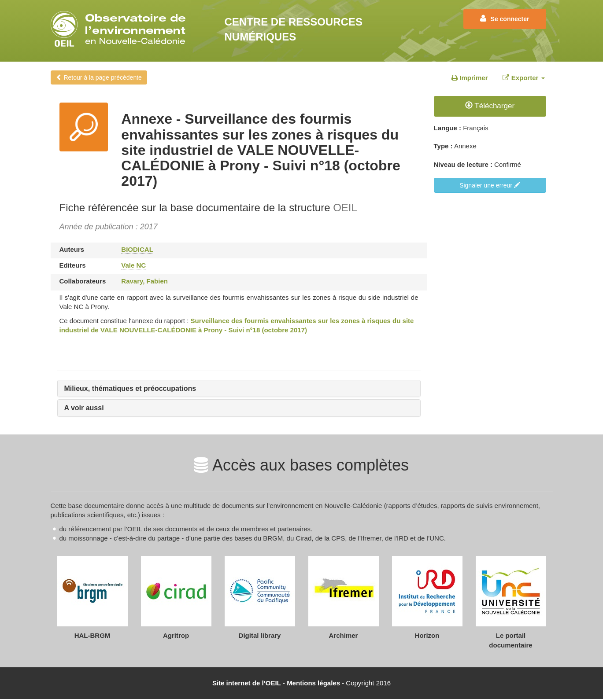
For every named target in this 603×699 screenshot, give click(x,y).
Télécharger (489, 106)
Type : (443, 146)
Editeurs (72, 265)
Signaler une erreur (489, 185)
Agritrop (176, 635)
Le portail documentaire (510, 640)
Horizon (427, 635)
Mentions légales (313, 683)
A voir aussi (84, 408)
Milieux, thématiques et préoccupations (130, 388)
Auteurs (72, 249)
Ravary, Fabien (144, 281)
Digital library (260, 635)
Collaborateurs (82, 281)
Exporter (523, 77)
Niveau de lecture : (463, 164)
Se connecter (504, 18)
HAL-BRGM (92, 635)
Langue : (448, 128)
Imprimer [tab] (469, 77)
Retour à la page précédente (99, 77)
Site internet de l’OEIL (246, 683)
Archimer (343, 635)
